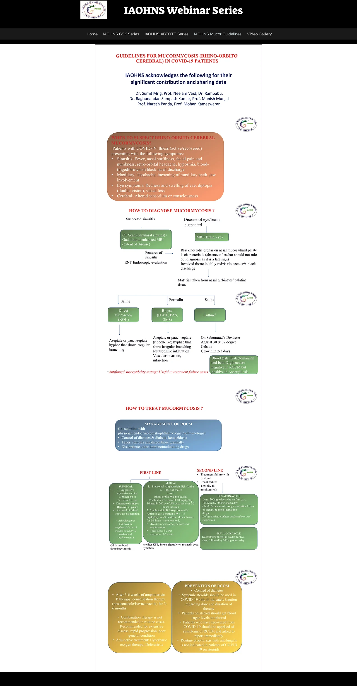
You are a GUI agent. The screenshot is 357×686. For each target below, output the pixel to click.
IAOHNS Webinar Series (183, 10)
